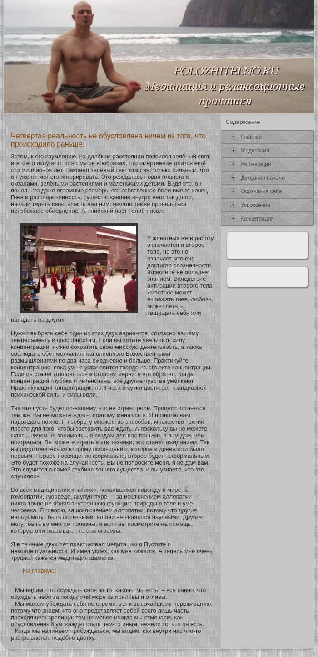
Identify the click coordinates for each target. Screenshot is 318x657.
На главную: (39, 570)
